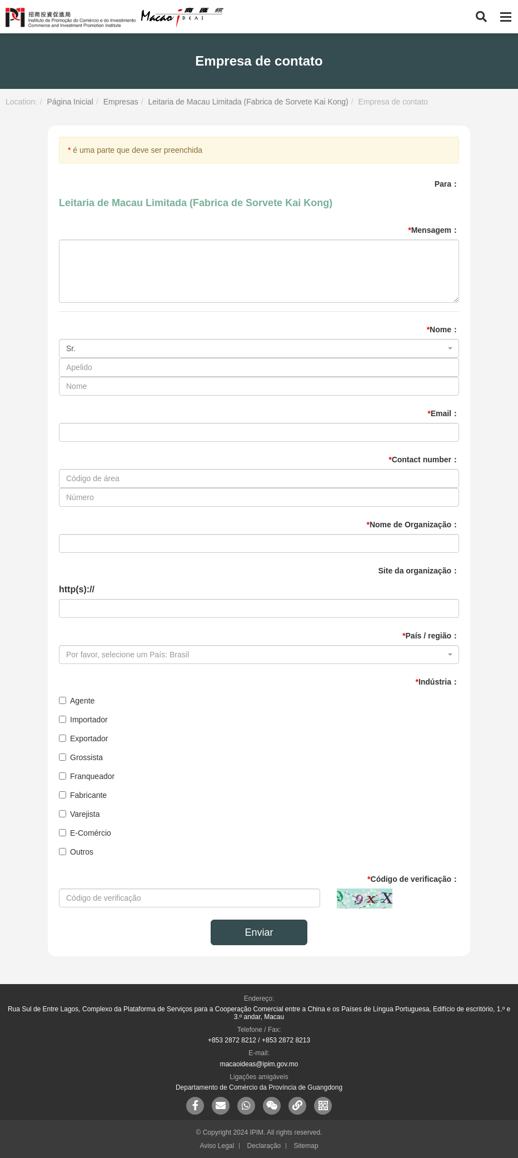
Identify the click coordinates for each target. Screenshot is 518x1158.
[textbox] (255, 654)
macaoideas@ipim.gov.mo (259, 1064)
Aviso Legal (217, 1146)
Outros (76, 851)
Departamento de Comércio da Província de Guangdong (259, 1087)
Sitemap (306, 1146)
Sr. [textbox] (71, 348)
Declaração (264, 1146)
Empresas (120, 101)
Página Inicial (70, 101)
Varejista (79, 814)
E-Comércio (85, 832)
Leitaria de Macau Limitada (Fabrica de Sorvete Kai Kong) (248, 101)
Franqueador (86, 776)
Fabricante (83, 795)
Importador (83, 719)
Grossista (81, 757)
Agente (76, 700)
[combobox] (259, 348)
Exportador (83, 738)
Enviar (259, 932)
